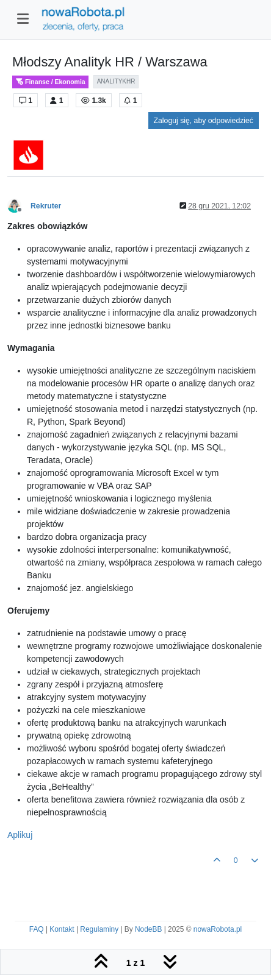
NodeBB (148, 929)
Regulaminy (99, 929)
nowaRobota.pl (217, 929)
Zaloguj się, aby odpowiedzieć (203, 120)
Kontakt (61, 929)
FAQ (36, 929)
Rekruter (46, 206)
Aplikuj (19, 835)
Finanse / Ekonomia (50, 82)
